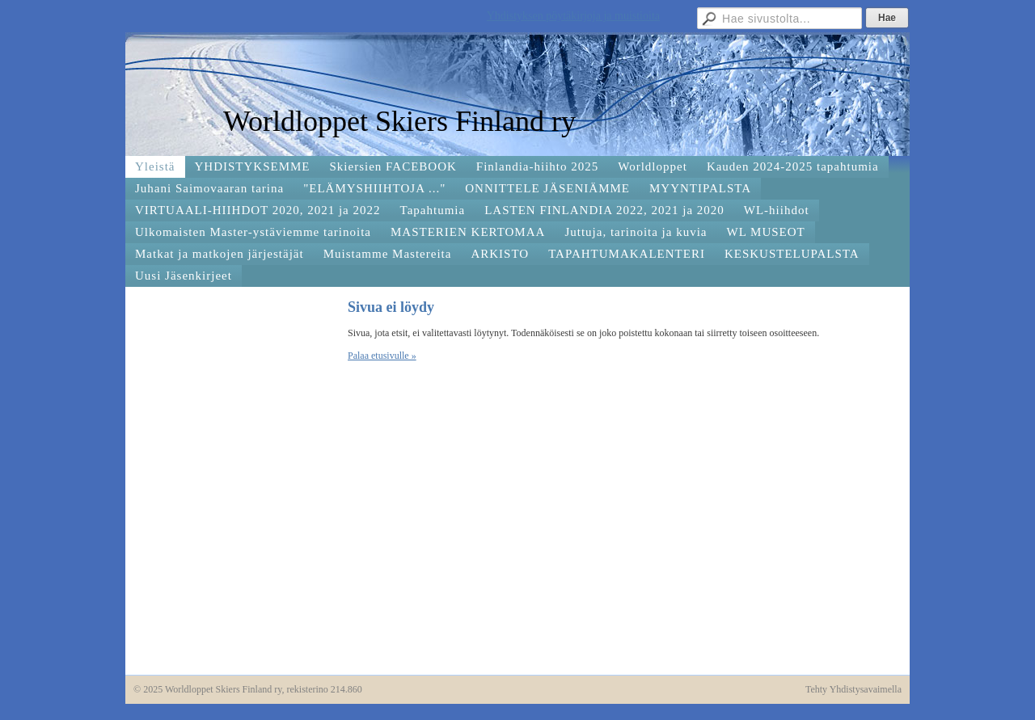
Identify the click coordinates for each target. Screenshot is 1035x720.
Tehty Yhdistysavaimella (853, 689)
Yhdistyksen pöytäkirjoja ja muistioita (573, 16)
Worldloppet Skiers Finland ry (399, 121)
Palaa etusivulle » (382, 355)
